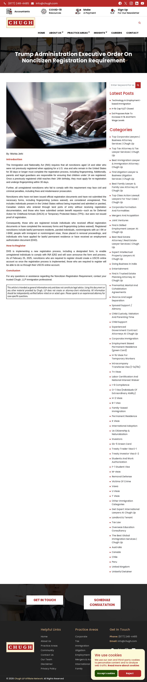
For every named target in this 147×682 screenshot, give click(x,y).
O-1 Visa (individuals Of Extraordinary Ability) (124, 391)
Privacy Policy (48, 668)
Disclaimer (47, 664)
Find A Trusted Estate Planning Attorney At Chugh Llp (124, 277)
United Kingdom (121, 566)
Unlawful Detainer (122, 571)
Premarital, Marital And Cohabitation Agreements (125, 289)
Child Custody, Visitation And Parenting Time (125, 315)
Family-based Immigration (119, 409)
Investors (117, 439)
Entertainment (120, 268)
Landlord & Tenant (122, 517)
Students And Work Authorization (123, 460)
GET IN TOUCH (45, 600)
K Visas (116, 421)
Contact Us (47, 655)
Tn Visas (116, 371)
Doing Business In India (124, 264)
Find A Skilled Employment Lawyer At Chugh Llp (125, 229)
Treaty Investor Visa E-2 (125, 453)
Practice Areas (78, 32)
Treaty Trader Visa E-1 (124, 448)
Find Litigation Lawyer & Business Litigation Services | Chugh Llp (125, 175)
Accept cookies (106, 673)
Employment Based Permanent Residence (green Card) (124, 347)
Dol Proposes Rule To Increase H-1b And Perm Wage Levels (124, 117)
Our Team (46, 659)
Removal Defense (122, 476)
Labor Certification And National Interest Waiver (125, 378)
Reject (130, 673)
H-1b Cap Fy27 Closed (123, 108)
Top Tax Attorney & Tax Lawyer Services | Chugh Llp (125, 152)
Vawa (115, 486)
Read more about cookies (123, 665)
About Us (56, 32)
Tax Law (116, 522)
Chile (114, 557)
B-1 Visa (116, 403)
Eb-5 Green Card (121, 444)
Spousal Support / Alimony (122, 307)
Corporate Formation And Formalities (124, 209)
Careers (116, 32)
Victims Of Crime (121, 481)
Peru (114, 561)
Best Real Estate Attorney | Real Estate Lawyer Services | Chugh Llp (125, 242)
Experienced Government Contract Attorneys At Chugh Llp (125, 330)
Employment (82, 655)
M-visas (116, 471)
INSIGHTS (100, 32)
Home (41, 32)
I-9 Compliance (120, 385)
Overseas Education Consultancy (123, 529)
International (82, 664)
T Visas (116, 496)
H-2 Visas (117, 398)
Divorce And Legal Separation (122, 298)
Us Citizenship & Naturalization (121, 432)
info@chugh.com (44, 3)
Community (47, 650)
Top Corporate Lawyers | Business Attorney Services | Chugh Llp (126, 140)
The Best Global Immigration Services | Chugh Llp (124, 539)
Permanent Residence (124, 416)
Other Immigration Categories (122, 502)
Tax (77, 641)
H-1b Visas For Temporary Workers (123, 357)
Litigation (80, 650)
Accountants (22, 11)
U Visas (116, 491)
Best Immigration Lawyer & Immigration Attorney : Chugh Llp (126, 164)
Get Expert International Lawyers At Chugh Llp (125, 511)
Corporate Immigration (125, 338)
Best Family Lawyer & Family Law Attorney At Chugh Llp (125, 187)
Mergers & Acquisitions (88, 659)
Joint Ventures (120, 220)
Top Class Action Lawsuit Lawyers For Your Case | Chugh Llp (126, 199)
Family (79, 668)
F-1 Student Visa (121, 466)
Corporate (81, 636)
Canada (116, 552)
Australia (117, 547)
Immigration (82, 645)
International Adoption (124, 426)
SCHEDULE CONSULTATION (102, 602)
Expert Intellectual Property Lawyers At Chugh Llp (123, 255)
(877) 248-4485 (16, 3)
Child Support (119, 322)
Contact (132, 32)
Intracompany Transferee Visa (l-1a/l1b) (126, 365)
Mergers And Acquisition (125, 215)
